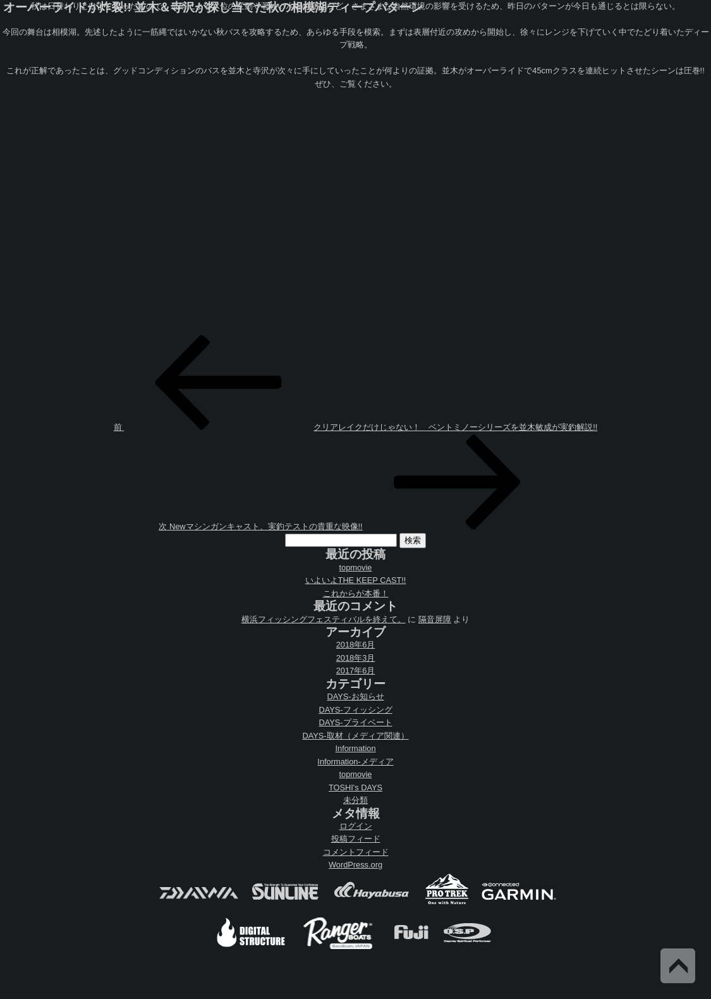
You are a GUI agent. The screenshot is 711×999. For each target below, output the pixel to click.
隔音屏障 (434, 619)
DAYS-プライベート (355, 722)
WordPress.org (355, 864)
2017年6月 (355, 670)
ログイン (355, 826)
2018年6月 (355, 644)
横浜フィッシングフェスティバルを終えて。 (323, 619)
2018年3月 (355, 658)
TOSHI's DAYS (355, 787)
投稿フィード (355, 838)
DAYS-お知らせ (355, 696)
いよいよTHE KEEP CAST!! (355, 580)
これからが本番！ (356, 593)
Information (355, 748)
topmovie (355, 567)
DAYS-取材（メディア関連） (355, 735)
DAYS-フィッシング (355, 709)
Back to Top (677, 965)
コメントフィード (356, 852)
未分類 (355, 800)
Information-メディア (355, 761)
